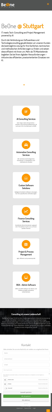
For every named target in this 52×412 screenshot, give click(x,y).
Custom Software (26, 185)
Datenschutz (27, 408)
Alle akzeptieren (26, 368)
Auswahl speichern (26, 364)
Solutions (26, 188)
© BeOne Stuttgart (26, 406)
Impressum (20, 408)
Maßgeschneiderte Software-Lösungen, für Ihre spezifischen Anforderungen (26, 192)
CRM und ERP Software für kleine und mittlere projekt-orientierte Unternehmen (26, 290)
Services (26, 155)
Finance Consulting (26, 218)
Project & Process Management (26, 253)
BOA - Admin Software (26, 284)
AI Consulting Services (26, 119)
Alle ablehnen (26, 372)
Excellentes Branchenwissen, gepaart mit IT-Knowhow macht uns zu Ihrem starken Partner (26, 226)
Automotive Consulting (26, 152)
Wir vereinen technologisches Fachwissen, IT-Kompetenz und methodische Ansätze (26, 160)
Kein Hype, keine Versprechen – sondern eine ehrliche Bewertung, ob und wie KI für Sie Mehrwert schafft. (26, 124)
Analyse (9, 355)
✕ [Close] (49, 345)
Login (34, 408)
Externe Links (11, 351)
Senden (26, 383)
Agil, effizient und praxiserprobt (26, 258)
